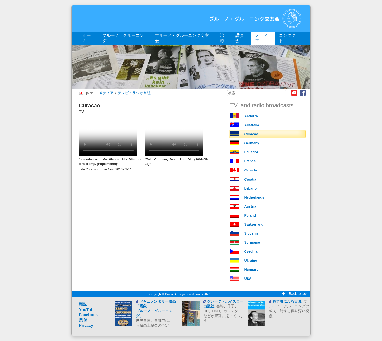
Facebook (303, 93)
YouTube (87, 309)
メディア (106, 93)
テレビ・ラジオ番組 (134, 93)
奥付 (83, 320)
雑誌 (83, 304)
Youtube (294, 93)
